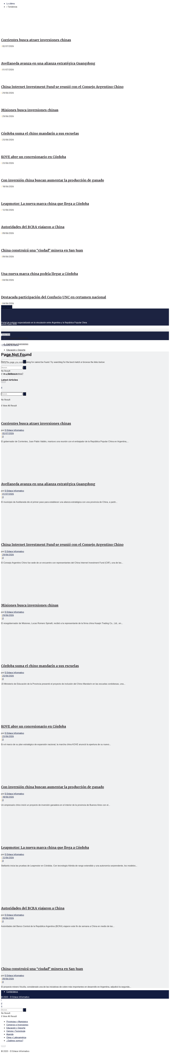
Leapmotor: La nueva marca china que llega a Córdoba (45, 204)
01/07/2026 (7, 494)
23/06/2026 (7, 736)
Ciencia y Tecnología (15, 1031)
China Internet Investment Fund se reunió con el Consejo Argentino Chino (62, 87)
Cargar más (6, 306)
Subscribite (5, 335)
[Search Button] (24, 367)
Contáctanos (12, 991)
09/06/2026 (7, 918)
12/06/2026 (7, 857)
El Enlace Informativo (14, 430)
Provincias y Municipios (17, 338)
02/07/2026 (7, 433)
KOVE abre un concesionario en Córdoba (33, 157)
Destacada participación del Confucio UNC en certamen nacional (53, 297)
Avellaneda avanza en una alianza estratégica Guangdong (48, 63)
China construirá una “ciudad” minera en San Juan (42, 250)
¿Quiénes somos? (14, 1040)
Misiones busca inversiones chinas (29, 110)
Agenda (9, 1034)
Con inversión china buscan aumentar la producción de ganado (52, 180)
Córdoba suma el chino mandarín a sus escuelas (40, 133)
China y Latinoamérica (16, 1037)
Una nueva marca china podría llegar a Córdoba (39, 274)
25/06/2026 (7, 675)
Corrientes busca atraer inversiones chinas (36, 40)
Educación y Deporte (15, 350)
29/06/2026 (7, 554)
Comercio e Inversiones (17, 344)
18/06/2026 (7, 797)
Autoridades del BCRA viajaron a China (32, 227)
